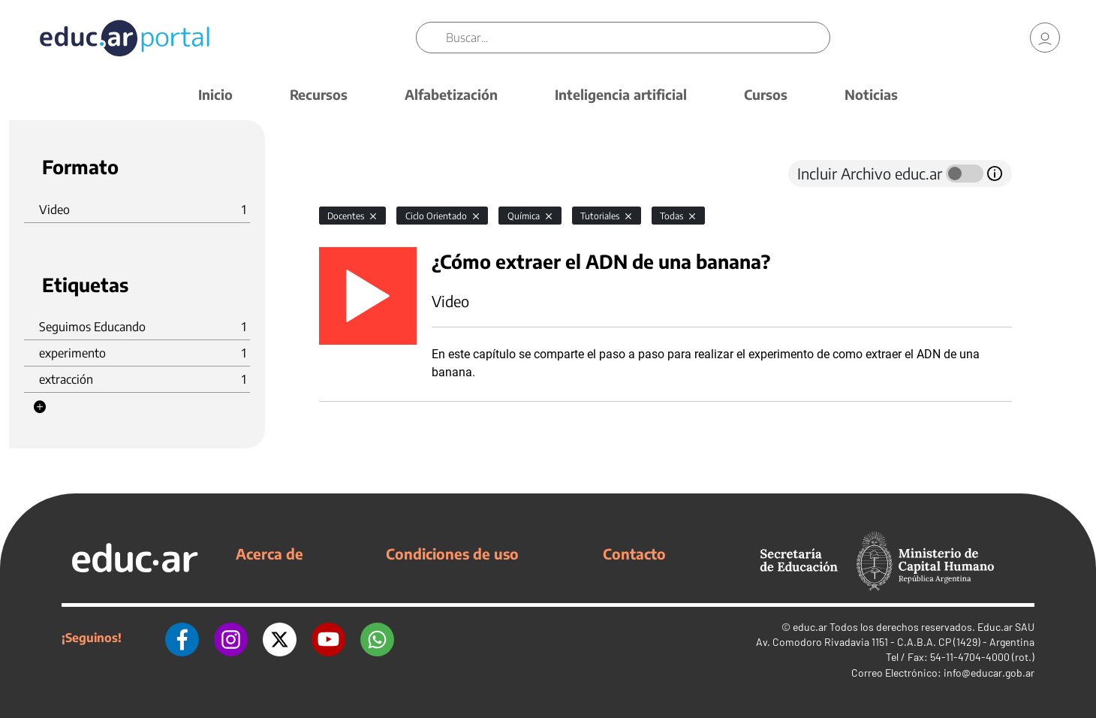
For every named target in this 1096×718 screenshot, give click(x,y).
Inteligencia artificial (621, 94)
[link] (1045, 38)
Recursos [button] (319, 94)
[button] (40, 407)
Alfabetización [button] (451, 94)
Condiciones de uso (452, 554)
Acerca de (269, 554)
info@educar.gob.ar (989, 672)
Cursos (765, 94)
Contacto (634, 554)
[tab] (349, 173)
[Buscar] (638, 38)
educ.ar (810, 626)
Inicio (215, 94)
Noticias (871, 94)
